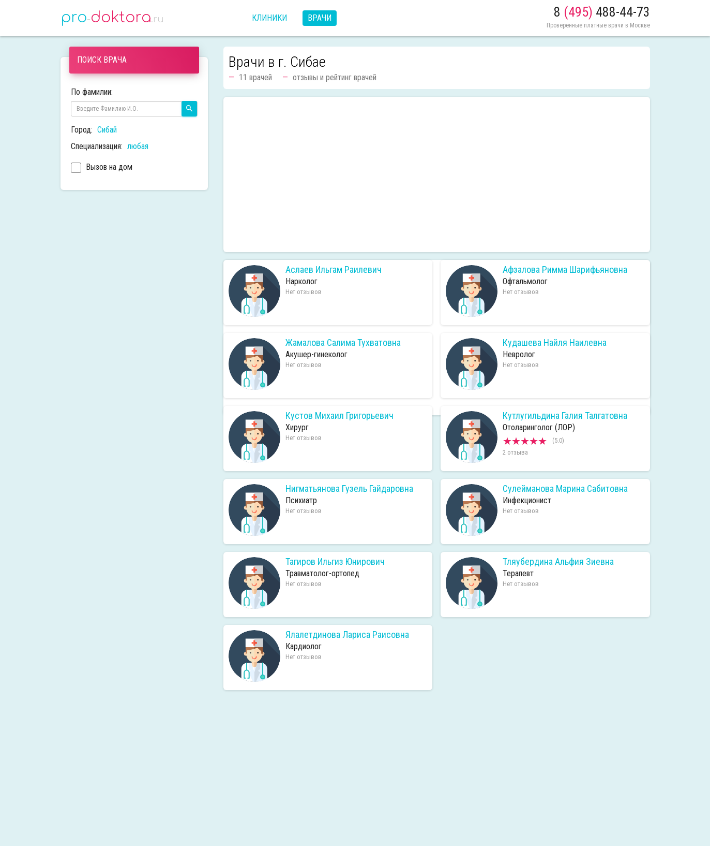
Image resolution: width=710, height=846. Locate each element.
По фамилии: (92, 92)
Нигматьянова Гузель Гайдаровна (349, 488)
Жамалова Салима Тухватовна (343, 342)
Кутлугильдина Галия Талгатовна (565, 415)
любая (137, 146)
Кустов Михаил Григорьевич (339, 415)
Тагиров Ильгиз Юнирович (335, 561)
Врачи (319, 18)
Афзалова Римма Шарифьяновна (565, 269)
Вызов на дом (101, 168)
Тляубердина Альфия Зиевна (558, 561)
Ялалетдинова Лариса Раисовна (347, 634)
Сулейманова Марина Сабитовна (565, 488)
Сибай (107, 130)
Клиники (269, 18)
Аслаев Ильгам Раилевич (333, 269)
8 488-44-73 (602, 12)
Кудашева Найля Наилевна (555, 342)
